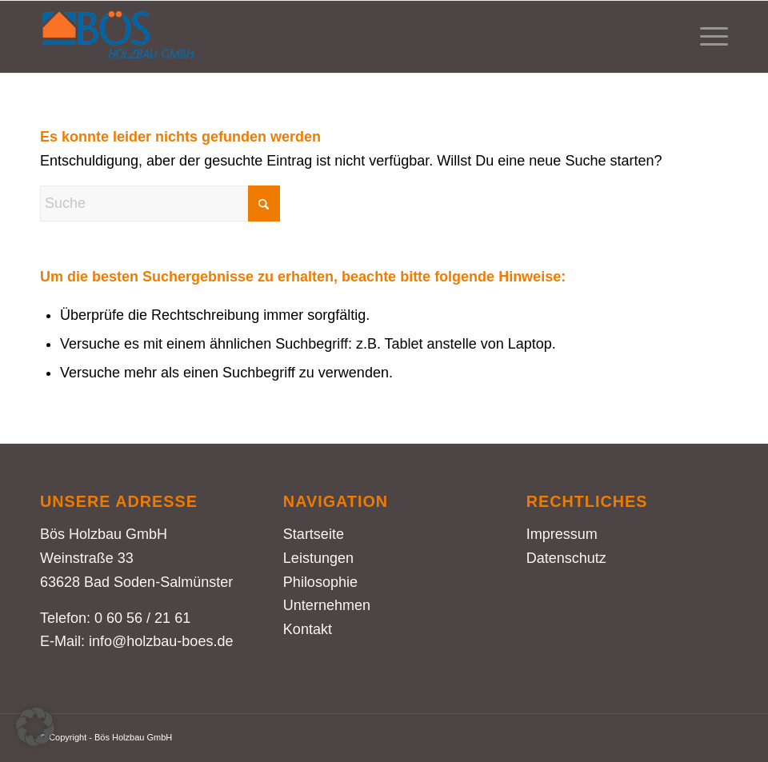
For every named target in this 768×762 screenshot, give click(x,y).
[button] (35, 727)
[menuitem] (706, 37)
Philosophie (320, 582)
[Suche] (160, 203)
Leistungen (318, 558)
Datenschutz (566, 558)
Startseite (313, 534)
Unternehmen (326, 605)
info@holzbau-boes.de (161, 641)
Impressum (562, 534)
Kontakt (307, 629)
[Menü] (706, 37)
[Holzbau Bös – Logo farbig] (118, 37)
